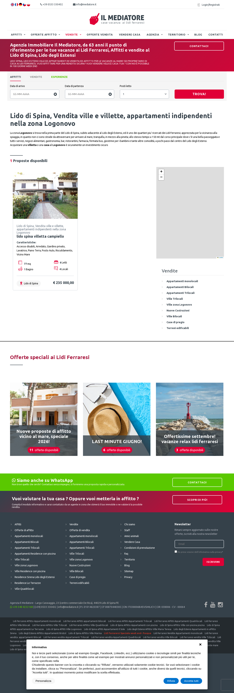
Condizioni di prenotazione (139, 547)
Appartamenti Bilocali (27, 541)
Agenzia (153, 34)
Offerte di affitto (24, 530)
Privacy (128, 577)
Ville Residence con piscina (30, 571)
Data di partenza (74, 86)
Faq (126, 553)
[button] (161, 172)
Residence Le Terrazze (28, 582)
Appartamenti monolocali (29, 536)
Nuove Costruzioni (79, 565)
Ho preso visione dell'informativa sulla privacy (200, 552)
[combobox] (144, 94)
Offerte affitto (44, 34)
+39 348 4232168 (21, 606)
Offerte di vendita (79, 530)
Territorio (177, 34)
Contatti (215, 34)
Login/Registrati (211, 4)
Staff (127, 530)
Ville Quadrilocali (24, 588)
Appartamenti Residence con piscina (35, 553)
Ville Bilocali (76, 571)
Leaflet (220, 257)
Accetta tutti (191, 680)
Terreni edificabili (79, 582)
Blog (198, 34)
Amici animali (131, 536)
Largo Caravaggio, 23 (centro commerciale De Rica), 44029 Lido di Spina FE (77, 602)
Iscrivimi (213, 561)
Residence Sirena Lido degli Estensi (35, 577)
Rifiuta (171, 680)
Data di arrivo (17, 86)
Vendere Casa (129, 34)
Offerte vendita (100, 34)
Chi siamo (129, 524)
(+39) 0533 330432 (45, 606)
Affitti (16, 34)
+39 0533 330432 (51, 4)
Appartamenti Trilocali (27, 547)
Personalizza (43, 680)
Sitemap (128, 571)
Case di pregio (77, 577)
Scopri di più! (197, 499)
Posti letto (125, 86)
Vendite (71, 34)
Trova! (199, 94)
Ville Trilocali (22, 559)
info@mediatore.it (84, 4)
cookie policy (67, 660)
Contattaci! (199, 46)
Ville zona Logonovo (26, 565)
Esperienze (59, 76)
